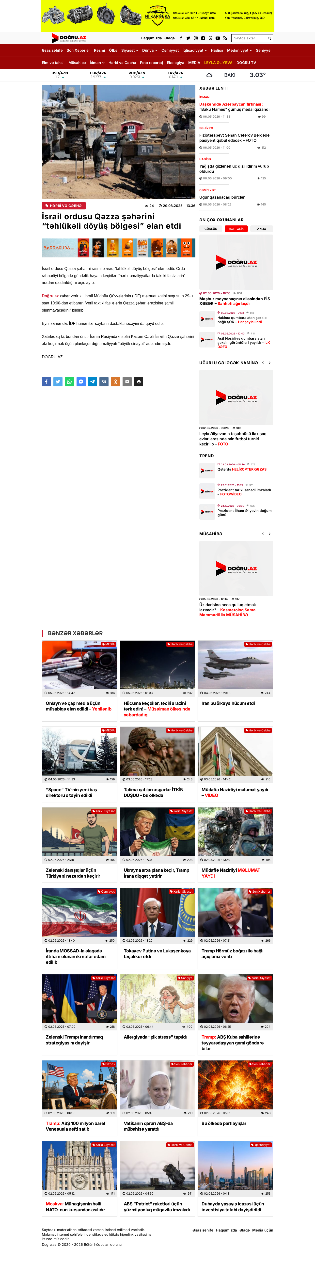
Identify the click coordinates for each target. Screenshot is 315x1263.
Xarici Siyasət (104, 811)
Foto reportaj (151, 62)
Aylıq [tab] (261, 229)
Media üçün (262, 1230)
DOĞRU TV (246, 62)
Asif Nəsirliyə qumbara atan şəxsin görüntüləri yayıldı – (244, 342)
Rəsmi (99, 50)
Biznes (108, 1064)
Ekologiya (175, 62)
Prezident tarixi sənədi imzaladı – (244, 492)
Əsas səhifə (52, 50)
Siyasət (128, 50)
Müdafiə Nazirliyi (231, 873)
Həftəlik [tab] (236, 229)
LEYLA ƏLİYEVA (218, 62)
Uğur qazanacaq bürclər (222, 197)
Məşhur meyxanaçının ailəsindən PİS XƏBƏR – (234, 301)
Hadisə (217, 50)
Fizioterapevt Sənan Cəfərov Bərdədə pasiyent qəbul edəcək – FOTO (234, 138)
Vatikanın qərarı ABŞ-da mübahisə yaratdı (148, 1126)
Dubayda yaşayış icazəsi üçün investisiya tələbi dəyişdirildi (233, 1206)
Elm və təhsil (53, 62)
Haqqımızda (226, 1230)
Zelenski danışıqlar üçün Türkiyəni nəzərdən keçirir (73, 873)
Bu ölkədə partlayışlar (224, 1123)
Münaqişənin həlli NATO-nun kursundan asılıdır (75, 1206)
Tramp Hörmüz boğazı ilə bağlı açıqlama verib (232, 953)
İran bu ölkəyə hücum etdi (228, 703)
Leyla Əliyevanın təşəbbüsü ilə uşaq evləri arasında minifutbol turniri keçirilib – (233, 438)
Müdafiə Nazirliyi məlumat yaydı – (235, 792)
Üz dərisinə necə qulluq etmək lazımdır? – (227, 609)
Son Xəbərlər (78, 50)
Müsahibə (77, 62)
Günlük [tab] (211, 229)
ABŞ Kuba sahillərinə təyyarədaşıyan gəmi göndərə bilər (233, 1042)
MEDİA (194, 62)
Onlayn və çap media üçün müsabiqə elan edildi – (78, 706)
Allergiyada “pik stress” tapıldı (155, 1037)
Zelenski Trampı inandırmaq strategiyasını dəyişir (74, 1039)
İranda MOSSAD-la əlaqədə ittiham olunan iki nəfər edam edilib (75, 956)
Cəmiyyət (170, 50)
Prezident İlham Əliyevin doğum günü (245, 512)
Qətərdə (243, 469)
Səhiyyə (263, 50)
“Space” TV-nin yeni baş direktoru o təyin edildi (71, 792)
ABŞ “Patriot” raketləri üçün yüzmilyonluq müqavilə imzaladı (157, 1206)
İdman (95, 62)
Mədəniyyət (237, 50)
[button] (138, 381)
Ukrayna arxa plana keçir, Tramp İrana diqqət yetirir (156, 873)
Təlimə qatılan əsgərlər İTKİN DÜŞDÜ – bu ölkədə (154, 792)
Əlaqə (244, 1230)
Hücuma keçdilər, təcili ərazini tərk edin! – (157, 709)
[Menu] (47, 38)
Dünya (148, 50)
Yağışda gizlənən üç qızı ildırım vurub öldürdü (234, 169)
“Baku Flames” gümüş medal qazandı (234, 107)
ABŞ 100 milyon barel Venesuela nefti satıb (75, 1126)
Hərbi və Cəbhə (122, 62)
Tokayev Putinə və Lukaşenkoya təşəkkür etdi (157, 953)
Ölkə (113, 50)
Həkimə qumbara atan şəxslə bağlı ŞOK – (242, 320)
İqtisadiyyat (193, 50)
